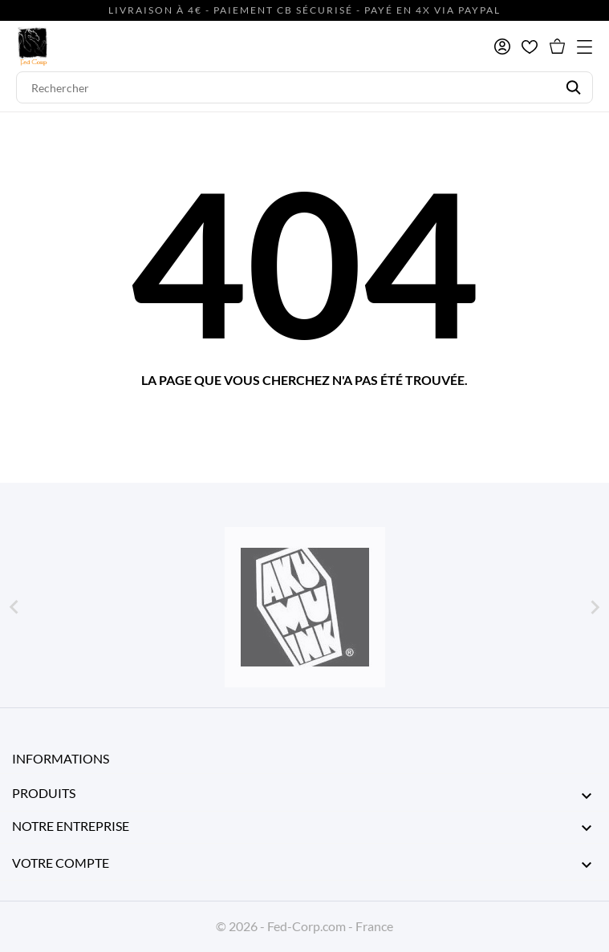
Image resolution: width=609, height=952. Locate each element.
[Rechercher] (304, 87)
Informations (60, 758)
